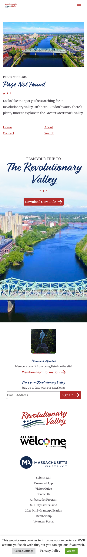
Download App (43, 483)
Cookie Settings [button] (24, 550)
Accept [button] (71, 550)
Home (7, 127)
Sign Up (70, 395)
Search (49, 133)
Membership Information (44, 372)
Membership (43, 516)
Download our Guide (43, 202)
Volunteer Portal (44, 521)
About (48, 127)
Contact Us (43, 494)
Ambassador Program (43, 499)
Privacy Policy (50, 550)
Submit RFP (43, 477)
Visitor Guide (43, 488)
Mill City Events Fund (43, 505)
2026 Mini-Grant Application (43, 510)
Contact (8, 133)
